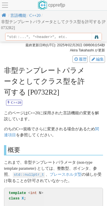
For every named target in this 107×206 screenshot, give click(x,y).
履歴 (80, 59)
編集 (97, 59)
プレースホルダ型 (66, 174)
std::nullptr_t (29, 174)
